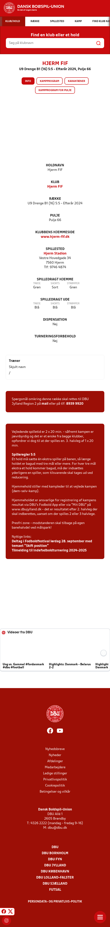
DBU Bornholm (55, 853)
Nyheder (55, 755)
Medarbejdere (55, 767)
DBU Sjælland (55, 883)
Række (55, 199)
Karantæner (76, 81)
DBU (55, 847)
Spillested (55, 249)
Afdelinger (55, 761)
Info (28, 81)
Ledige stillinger (55, 773)
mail (45, 403)
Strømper (73, 283)
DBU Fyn (55, 859)
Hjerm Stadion (55, 253)
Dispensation (55, 319)
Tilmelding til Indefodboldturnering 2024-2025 (49, 550)
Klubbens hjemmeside (55, 232)
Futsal (55, 889)
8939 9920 (74, 403)
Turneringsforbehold (55, 336)
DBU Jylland (55, 865)
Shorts (55, 283)
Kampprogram (49, 81)
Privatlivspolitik (55, 779)
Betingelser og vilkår (55, 791)
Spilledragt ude (55, 299)
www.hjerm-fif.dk (55, 237)
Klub (55, 182)
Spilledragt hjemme (55, 279)
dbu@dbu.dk (57, 827)
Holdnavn (55, 165)
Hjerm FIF (55, 186)
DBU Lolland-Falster (55, 877)
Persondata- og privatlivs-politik (55, 901)
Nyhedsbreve (55, 749)
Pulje (55, 215)
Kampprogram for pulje (55, 90)
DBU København (55, 871)
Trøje (37, 283)
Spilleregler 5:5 (23, 454)
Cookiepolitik (55, 785)
